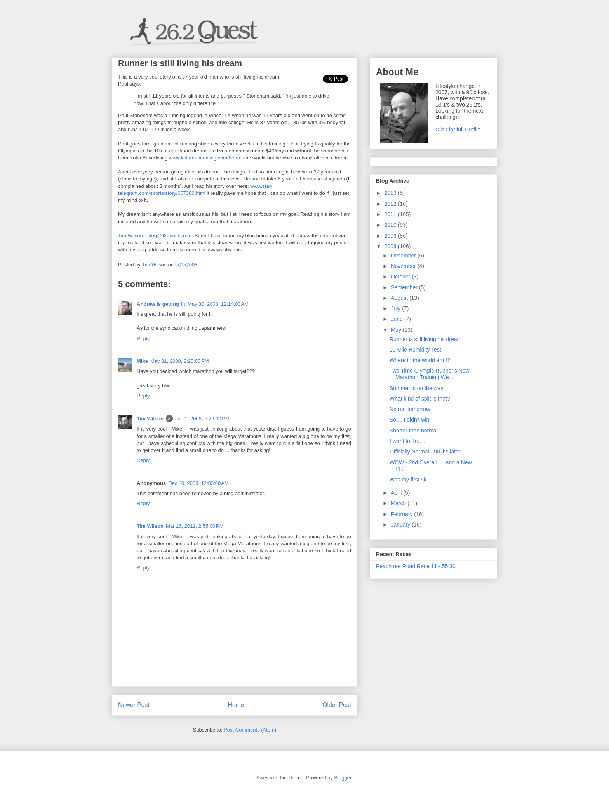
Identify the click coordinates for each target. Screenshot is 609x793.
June (397, 319)
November (404, 266)
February (402, 514)
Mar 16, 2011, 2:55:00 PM (195, 526)
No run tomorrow (410, 409)
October (401, 276)
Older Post (336, 705)
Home (236, 705)
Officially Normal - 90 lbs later (425, 451)
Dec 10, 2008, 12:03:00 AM (198, 483)
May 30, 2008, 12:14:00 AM (218, 304)
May (396, 330)
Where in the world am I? (420, 360)
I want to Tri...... (408, 441)
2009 (391, 236)
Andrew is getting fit (161, 304)
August (400, 298)
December (404, 255)
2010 (391, 225)
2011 (391, 214)
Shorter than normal (414, 430)
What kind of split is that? (420, 399)
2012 (391, 204)
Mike (142, 361)
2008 (391, 246)
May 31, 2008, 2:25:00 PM (179, 361)
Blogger (342, 778)
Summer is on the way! (417, 388)
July (396, 308)
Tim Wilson (150, 419)
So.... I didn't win (409, 420)
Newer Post (134, 705)
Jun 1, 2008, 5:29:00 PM (202, 419)
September (405, 287)
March (399, 503)
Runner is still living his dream (425, 339)
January (401, 525)
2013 (391, 193)
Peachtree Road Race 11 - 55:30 (416, 566)
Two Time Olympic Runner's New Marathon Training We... (430, 374)
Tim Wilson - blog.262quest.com (154, 235)
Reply (143, 338)
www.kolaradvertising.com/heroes (206, 158)
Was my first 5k (408, 479)
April (397, 493)
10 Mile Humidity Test (415, 350)
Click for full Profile (457, 129)
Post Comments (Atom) (250, 730)
